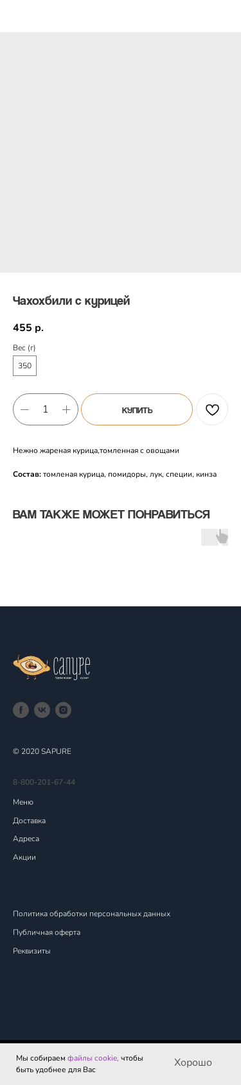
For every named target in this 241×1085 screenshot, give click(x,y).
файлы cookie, (93, 1058)
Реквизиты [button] (32, 951)
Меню (23, 802)
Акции (24, 857)
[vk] (42, 710)
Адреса (26, 838)
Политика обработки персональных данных (91, 914)
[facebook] (21, 710)
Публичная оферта (46, 932)
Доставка (29, 821)
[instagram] (63, 710)
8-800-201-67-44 (44, 782)
